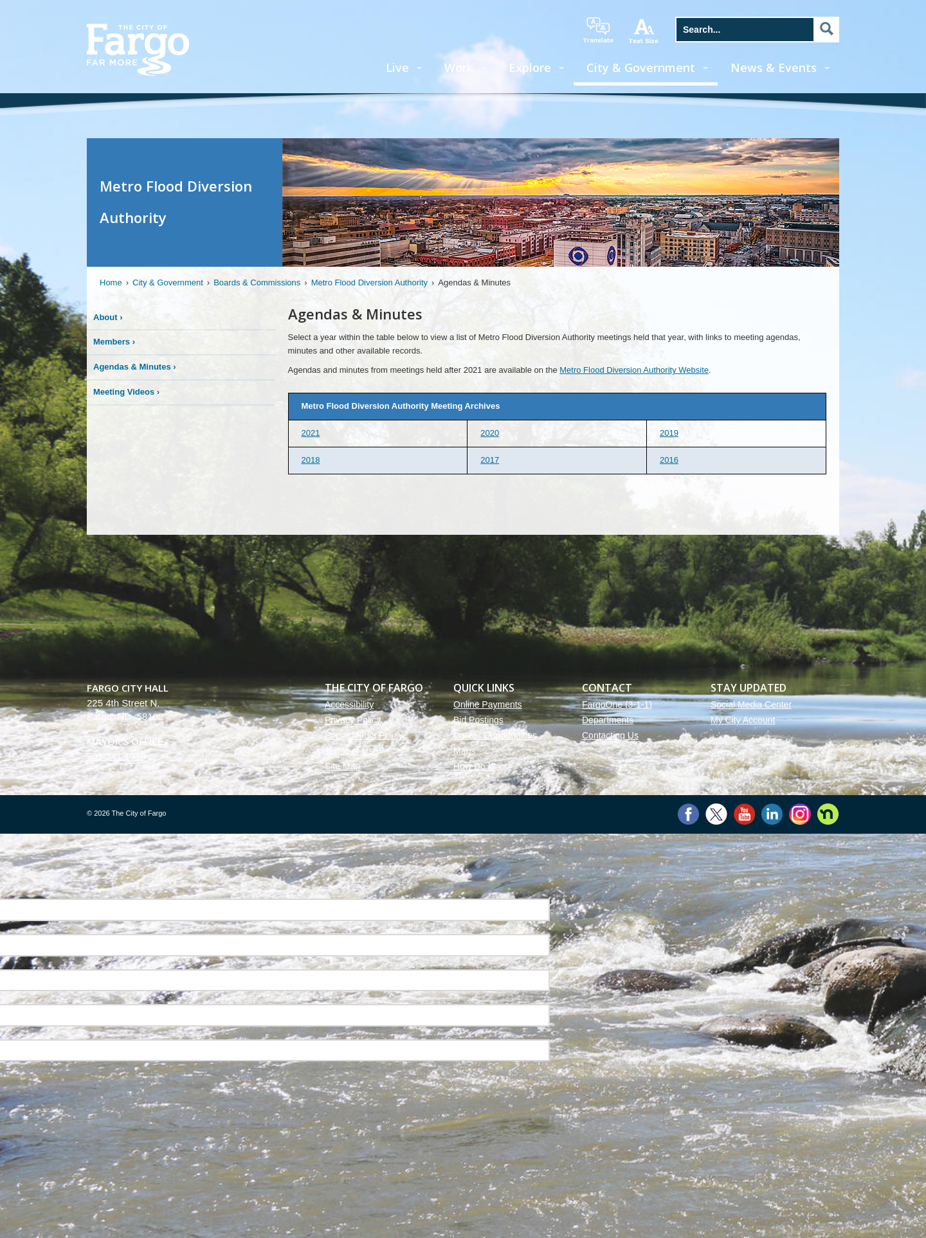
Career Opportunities (495, 735)
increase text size (644, 31)
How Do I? (474, 766)
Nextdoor (828, 814)
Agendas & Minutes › (134, 367)
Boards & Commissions (256, 282)
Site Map (342, 766)
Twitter (716, 814)
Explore (530, 67)
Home (111, 282)
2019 (669, 433)
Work (458, 67)
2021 (311, 433)
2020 (489, 433)
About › (108, 317)
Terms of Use (351, 751)
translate (598, 30)
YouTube (744, 814)
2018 (311, 460)
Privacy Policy (353, 720)
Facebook (688, 814)
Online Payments (487, 704)
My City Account (743, 720)
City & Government (640, 67)
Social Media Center (751, 704)
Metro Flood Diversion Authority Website (634, 370)
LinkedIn (772, 814)
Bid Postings (478, 720)
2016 (669, 460)
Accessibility (349, 704)
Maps (464, 751)
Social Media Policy (364, 735)
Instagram (799, 814)
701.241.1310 (116, 756)
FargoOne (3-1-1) (617, 704)
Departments (607, 720)
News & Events (774, 67)
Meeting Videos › (126, 392)
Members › (114, 341)
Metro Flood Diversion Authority (369, 282)
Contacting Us (610, 735)
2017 (489, 460)
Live (397, 67)
